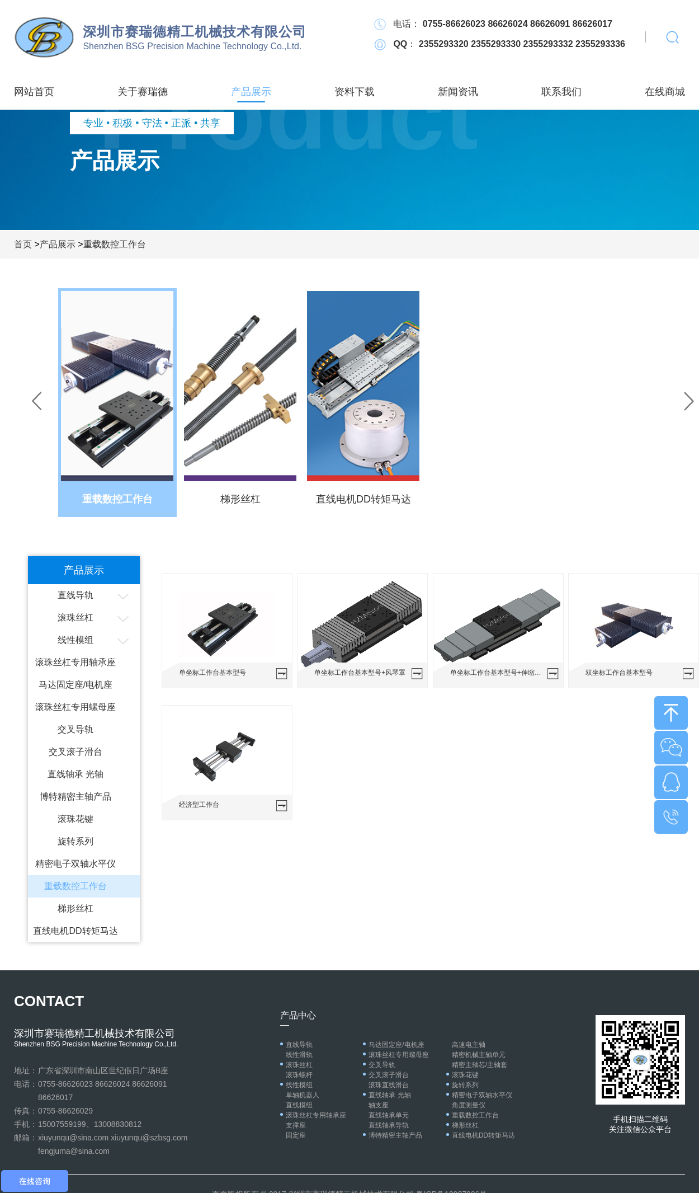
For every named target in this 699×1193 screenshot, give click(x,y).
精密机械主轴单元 (479, 1055)
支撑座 (296, 1125)
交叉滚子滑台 (75, 752)
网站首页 (34, 91)
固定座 (296, 1135)
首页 (23, 244)
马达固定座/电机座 (75, 684)
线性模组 (75, 640)
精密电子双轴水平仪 (75, 863)
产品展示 (251, 91)
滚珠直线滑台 (389, 1085)
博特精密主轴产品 (75, 796)
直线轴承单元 (389, 1115)
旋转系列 (75, 841)
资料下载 (354, 91)
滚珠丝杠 (75, 617)
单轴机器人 (302, 1095)
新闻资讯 (458, 91)
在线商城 (665, 91)
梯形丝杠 (75, 908)
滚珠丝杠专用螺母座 (75, 707)
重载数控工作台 (114, 244)
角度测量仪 (468, 1105)
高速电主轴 (468, 1045)
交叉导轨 (75, 729)
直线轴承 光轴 (75, 774)
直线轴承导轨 (389, 1125)
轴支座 (379, 1105)
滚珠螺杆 (299, 1075)
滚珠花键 (75, 819)
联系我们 (561, 91)
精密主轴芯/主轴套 (479, 1065)
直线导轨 (75, 595)
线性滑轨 (299, 1055)
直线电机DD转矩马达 (75, 931)
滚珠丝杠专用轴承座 (75, 662)
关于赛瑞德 (142, 91)
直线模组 (299, 1105)
